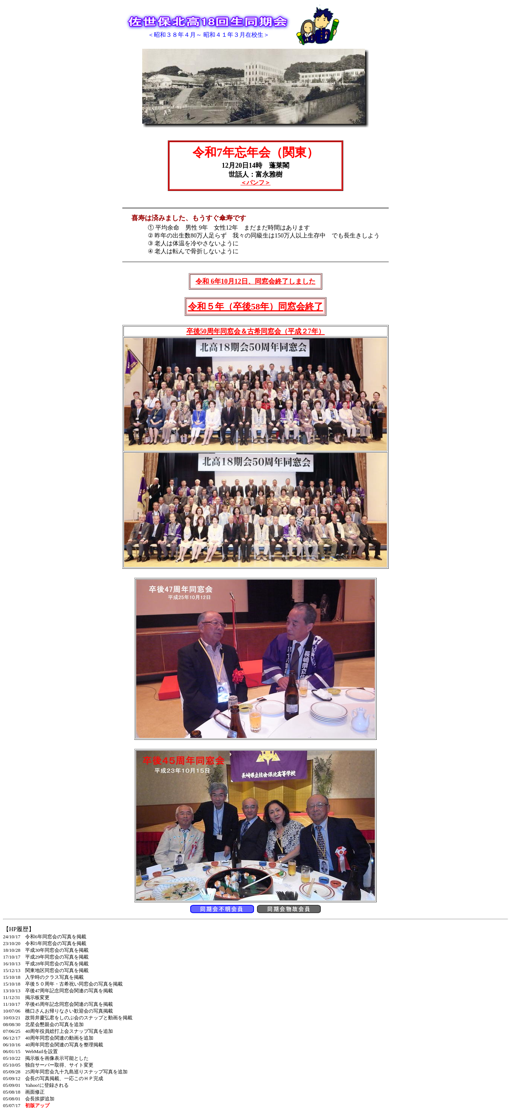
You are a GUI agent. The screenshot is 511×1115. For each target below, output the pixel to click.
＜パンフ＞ (255, 182)
